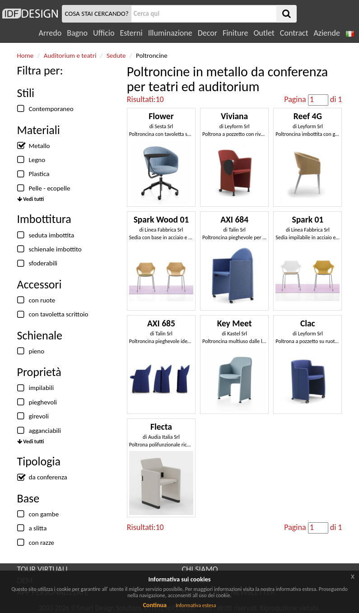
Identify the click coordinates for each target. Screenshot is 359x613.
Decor (207, 33)
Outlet (263, 33)
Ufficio (103, 33)
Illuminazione (170, 33)
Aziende (326, 33)
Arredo (50, 33)
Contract (294, 33)
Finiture (235, 33)
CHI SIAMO (200, 569)
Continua (154, 605)
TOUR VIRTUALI (42, 569)
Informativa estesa (196, 605)
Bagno (77, 33)
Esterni (131, 33)
